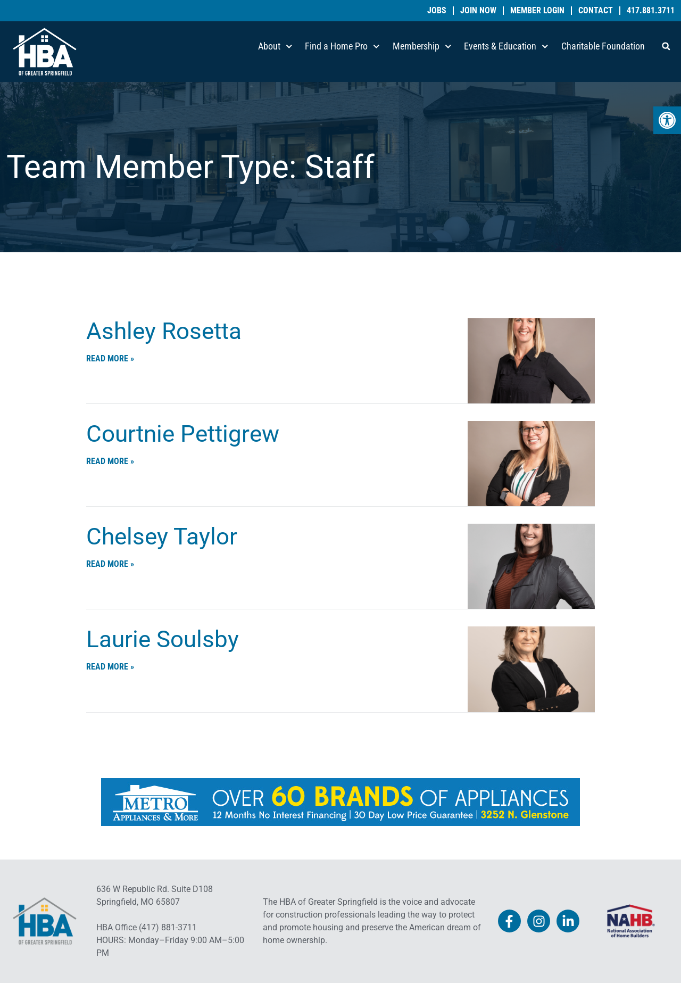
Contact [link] (595, 10)
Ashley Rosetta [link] (164, 331)
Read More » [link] (110, 358)
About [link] (275, 46)
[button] (666, 46)
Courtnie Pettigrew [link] (182, 434)
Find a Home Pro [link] (342, 46)
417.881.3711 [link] (651, 10)
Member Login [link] (537, 10)
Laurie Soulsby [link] (162, 639)
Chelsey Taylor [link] (161, 536)
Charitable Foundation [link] (603, 46)
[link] (667, 120)
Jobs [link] (436, 10)
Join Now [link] (478, 10)
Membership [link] (422, 46)
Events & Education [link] (506, 46)
